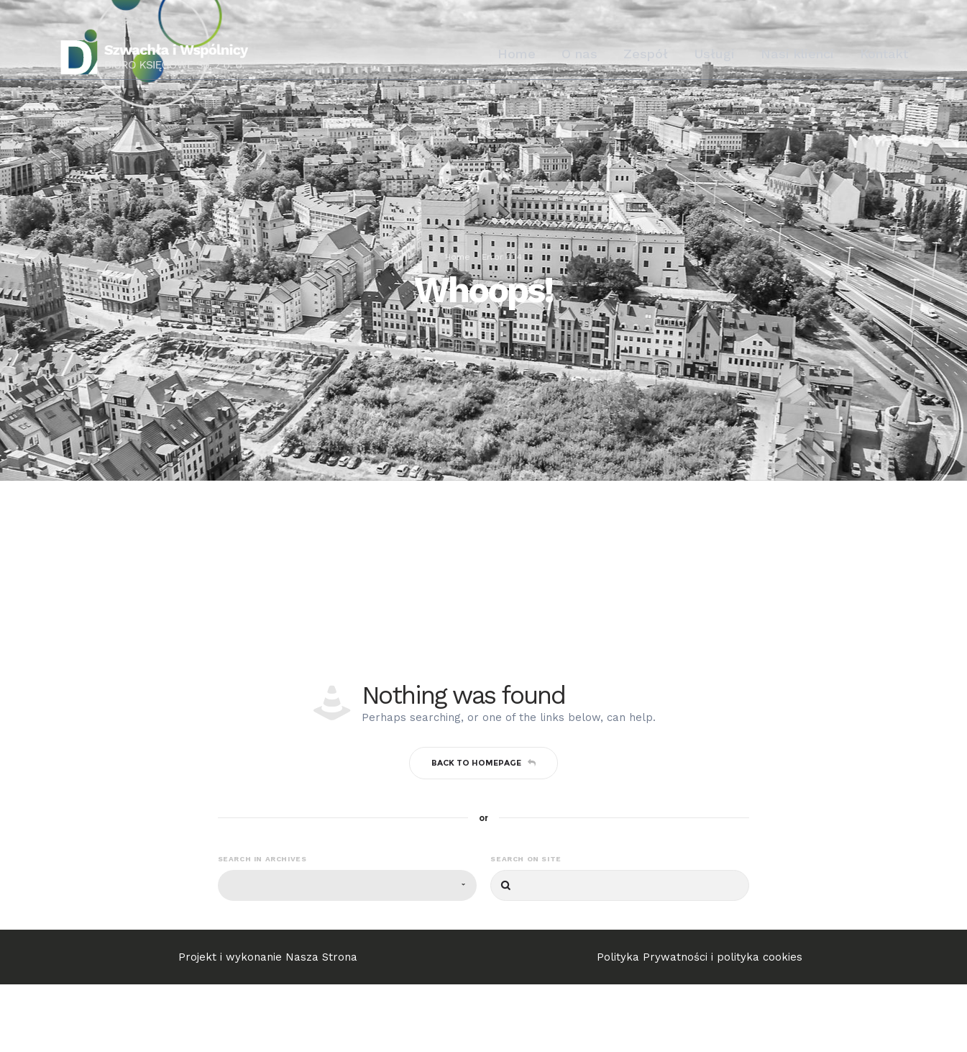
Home (457, 291)
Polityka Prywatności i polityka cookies (699, 1024)
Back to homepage (483, 830)
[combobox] (347, 953)
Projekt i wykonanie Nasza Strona (267, 1024)
